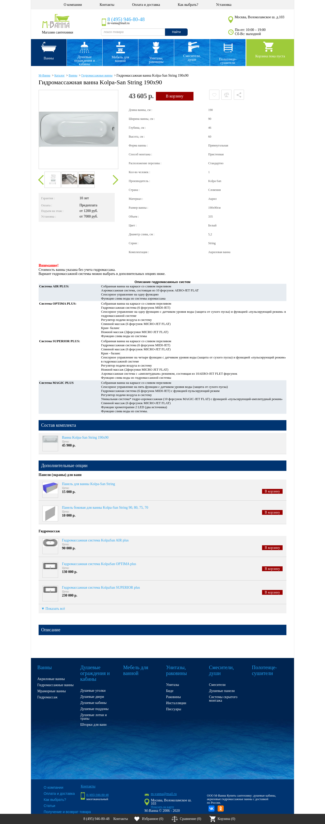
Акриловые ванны (51, 679)
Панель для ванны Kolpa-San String (88, 484)
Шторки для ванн (93, 725)
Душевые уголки (93, 691)
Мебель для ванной (120, 59)
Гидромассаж (47, 697)
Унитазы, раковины (156, 60)
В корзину (272, 491)
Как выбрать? (188, 5)
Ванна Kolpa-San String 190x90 (85, 437)
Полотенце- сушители (228, 61)
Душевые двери (92, 697)
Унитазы (172, 685)
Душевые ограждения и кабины (84, 60)
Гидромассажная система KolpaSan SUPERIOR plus (101, 587)
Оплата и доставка (146, 5)
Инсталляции (176, 703)
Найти (176, 32)
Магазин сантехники (57, 32)
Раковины (173, 697)
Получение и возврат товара (67, 812)
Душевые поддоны (94, 709)
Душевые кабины (93, 703)
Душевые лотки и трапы (93, 716)
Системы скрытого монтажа (223, 698)
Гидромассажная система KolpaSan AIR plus (95, 540)
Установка (224, 5)
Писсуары (173, 709)
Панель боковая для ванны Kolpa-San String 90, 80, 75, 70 (105, 507)
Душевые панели (222, 691)
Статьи (49, 806)
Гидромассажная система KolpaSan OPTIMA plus (99, 564)
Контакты (107, 5)
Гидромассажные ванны (55, 685)
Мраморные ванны (51, 691)
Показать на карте (162, 807)
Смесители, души (192, 57)
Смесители (217, 685)
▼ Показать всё (53, 609)
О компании (73, 5)
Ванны (49, 58)
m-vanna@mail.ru (164, 794)
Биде (169, 691)
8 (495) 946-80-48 (126, 19)
